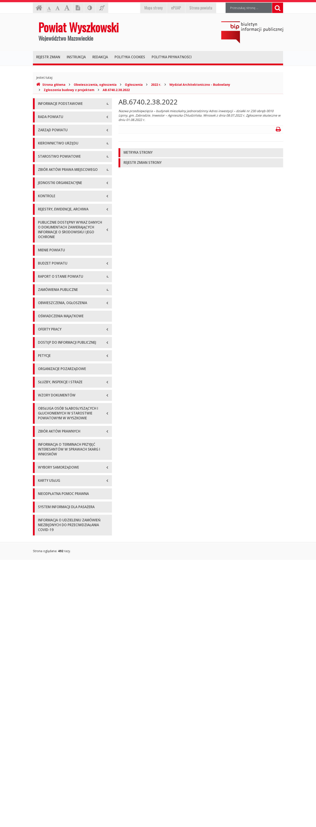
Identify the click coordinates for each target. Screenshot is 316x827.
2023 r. (43, 495)
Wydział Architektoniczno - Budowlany (199, 84)
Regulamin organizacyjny (55, 266)
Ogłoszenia (134, 84)
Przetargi (44, 528)
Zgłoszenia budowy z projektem (69, 90)
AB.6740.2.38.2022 (116, 90)
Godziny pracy (48, 124)
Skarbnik (44, 243)
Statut (42, 319)
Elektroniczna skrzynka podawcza (61, 134)
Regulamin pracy (49, 296)
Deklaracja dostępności (54, 164)
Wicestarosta (47, 223)
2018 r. (43, 445)
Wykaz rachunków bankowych (59, 154)
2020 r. (43, 465)
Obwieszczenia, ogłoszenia (95, 84)
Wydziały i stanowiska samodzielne (63, 276)
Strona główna (50, 84)
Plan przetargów (49, 548)
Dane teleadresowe (52, 114)
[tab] (200, 152)
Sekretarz (44, 233)
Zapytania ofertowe (52, 538)
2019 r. (43, 455)
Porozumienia (48, 286)
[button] (200, 152)
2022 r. (156, 84)
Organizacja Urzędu (52, 144)
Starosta (44, 213)
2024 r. (43, 505)
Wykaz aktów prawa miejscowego (62, 329)
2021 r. (43, 475)
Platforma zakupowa (53, 557)
